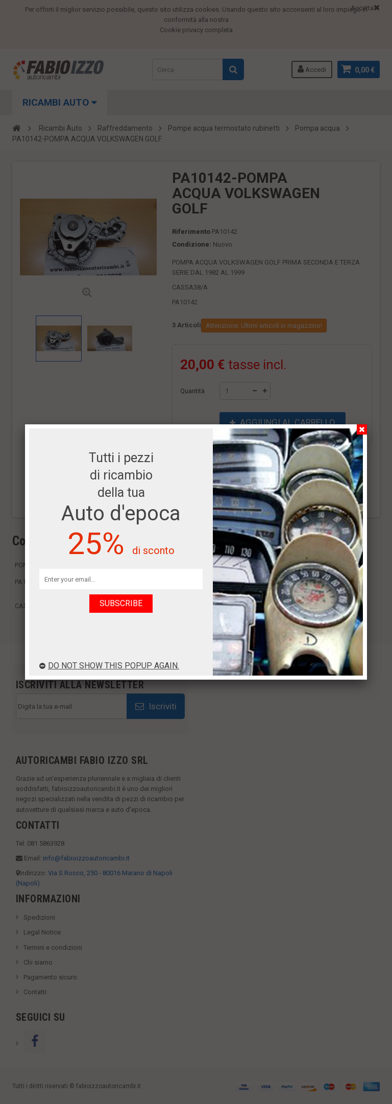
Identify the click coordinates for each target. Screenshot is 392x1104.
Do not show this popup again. (109, 665)
